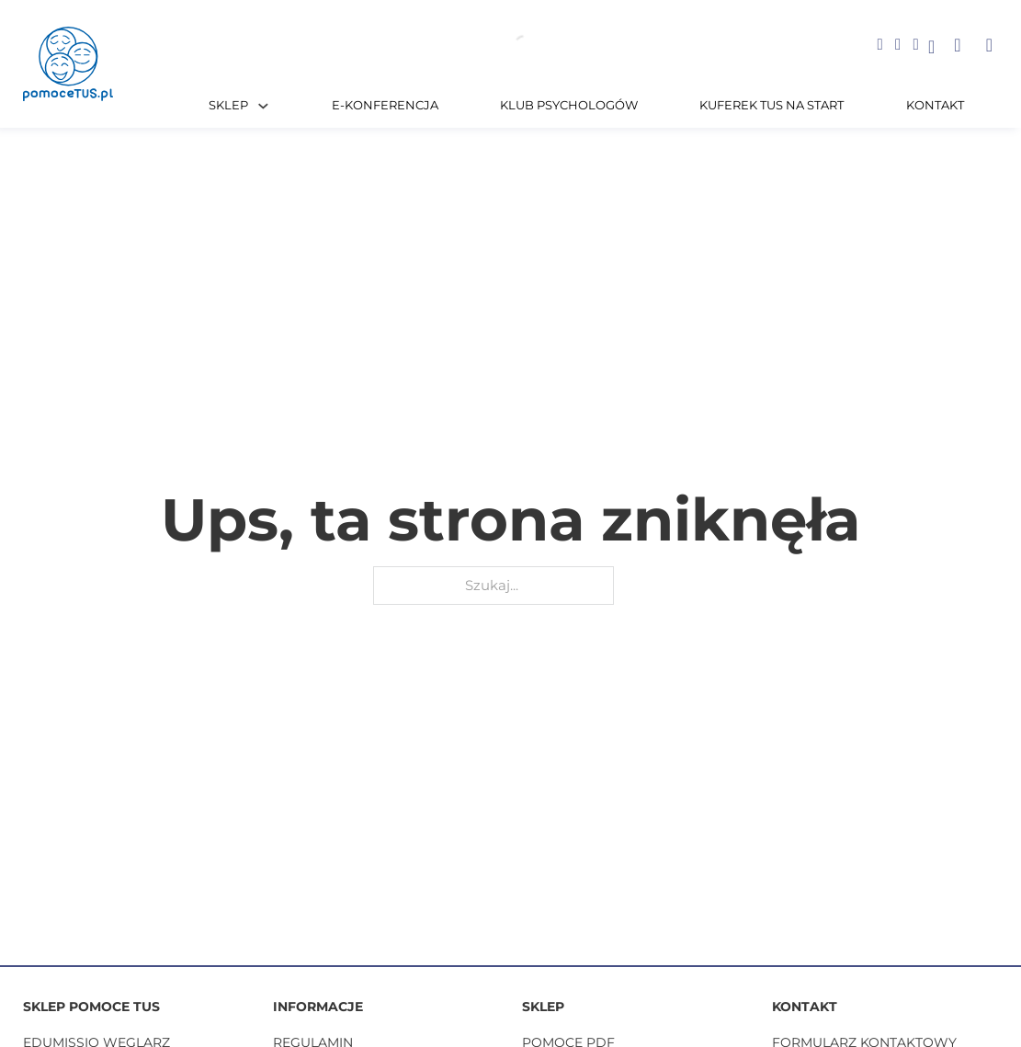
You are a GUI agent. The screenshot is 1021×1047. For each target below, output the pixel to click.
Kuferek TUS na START (771, 105)
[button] (957, 45)
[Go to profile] (931, 49)
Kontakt (935, 105)
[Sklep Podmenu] (263, 106)
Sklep (228, 105)
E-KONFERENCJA (385, 105)
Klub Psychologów (569, 105)
